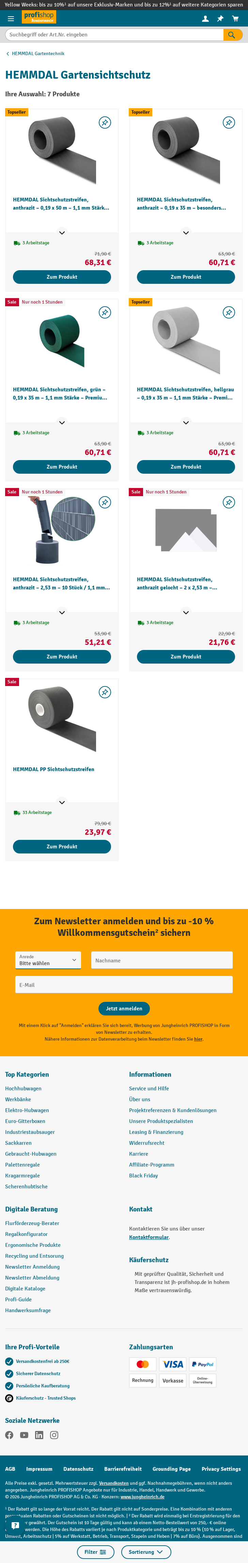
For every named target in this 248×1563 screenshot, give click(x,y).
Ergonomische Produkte (33, 1245)
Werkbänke (18, 1099)
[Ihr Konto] (205, 18)
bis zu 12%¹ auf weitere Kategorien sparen (193, 5)
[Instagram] (54, 1436)
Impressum (39, 1469)
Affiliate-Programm (151, 1165)
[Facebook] (9, 1436)
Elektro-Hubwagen (27, 1110)
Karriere (138, 1154)
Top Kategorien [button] (27, 1074)
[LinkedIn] (39, 1436)
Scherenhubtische (26, 1187)
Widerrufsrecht (147, 1143)
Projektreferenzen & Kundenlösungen (173, 1110)
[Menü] (11, 18)
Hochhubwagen (23, 1089)
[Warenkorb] (235, 18)
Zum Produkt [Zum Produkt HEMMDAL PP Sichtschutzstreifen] (62, 846)
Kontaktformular (149, 1237)
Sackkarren (18, 1143)
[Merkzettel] (220, 18)
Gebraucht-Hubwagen (31, 1154)
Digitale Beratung (31, 1209)
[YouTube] (24, 1436)
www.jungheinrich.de (143, 1497)
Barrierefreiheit (123, 1469)
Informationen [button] (150, 1074)
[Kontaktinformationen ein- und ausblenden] (15, 1525)
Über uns (139, 1099)
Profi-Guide (18, 1300)
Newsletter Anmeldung (32, 1267)
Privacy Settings (221, 1469)
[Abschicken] (124, 1008)
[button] (62, 1212)
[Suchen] (233, 35)
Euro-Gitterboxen (25, 1121)
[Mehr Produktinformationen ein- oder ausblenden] (62, 233)
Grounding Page (172, 1469)
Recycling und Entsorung (34, 1256)
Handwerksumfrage (28, 1310)
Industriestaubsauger (30, 1132)
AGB (10, 1469)
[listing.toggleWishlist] (105, 122)
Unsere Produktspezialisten (161, 1121)
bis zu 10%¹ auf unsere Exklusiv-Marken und (91, 5)
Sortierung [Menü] (146, 1552)
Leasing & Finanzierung (156, 1132)
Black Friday (143, 1176)
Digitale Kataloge (25, 1289)
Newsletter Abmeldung (32, 1278)
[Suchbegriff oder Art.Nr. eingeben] (114, 35)
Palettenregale (22, 1165)
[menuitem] (205, 18)
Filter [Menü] (95, 1552)
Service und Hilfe (149, 1089)
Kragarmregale (22, 1176)
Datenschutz (78, 1469)
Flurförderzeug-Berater (32, 1223)
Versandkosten (114, 1483)
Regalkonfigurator (26, 1234)
